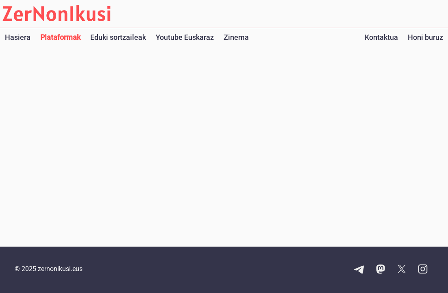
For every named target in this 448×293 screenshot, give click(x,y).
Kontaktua (381, 37)
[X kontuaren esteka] (401, 269)
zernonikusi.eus (60, 269)
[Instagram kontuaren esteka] (422, 269)
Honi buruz (425, 37)
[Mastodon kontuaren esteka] (380, 269)
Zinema (236, 37)
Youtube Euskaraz (185, 37)
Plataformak (60, 37)
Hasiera (17, 37)
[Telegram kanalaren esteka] (359, 269)
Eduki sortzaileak (118, 37)
